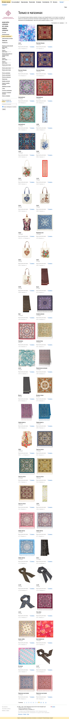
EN (51, 2)
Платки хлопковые (6, 75)
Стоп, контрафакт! (16, 2)
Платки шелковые (6, 73)
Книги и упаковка (6, 95)
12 (45, 702)
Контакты (55, 2)
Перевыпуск (5, 42)
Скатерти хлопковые (7, 90)
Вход (66, 7)
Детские (4, 32)
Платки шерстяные (4, 51)
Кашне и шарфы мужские (6, 83)
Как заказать (5, 706)
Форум (24, 714)
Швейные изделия (6, 86)
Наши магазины (24, 2)
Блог (28, 714)
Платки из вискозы (6, 77)
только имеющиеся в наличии (9, 106)
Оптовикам (38, 2)
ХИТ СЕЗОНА (5, 26)
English (53, 706)
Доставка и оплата (6, 708)
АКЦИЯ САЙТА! (5, 22)
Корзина (61, 2)
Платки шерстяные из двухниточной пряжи (7, 55)
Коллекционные (5, 34)
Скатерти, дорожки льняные (6, 93)
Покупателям (32, 2)
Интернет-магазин (6, 2)
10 (41, 702)
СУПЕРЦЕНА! (5, 24)
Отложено (4, 4)
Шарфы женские (6, 81)
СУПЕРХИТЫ (5, 30)
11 (43, 702)
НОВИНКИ (4, 28)
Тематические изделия (7, 38)
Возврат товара (5, 710)
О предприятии (45, 2)
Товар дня (4, 40)
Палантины (4, 79)
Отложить (32, 46)
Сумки (3, 88)
